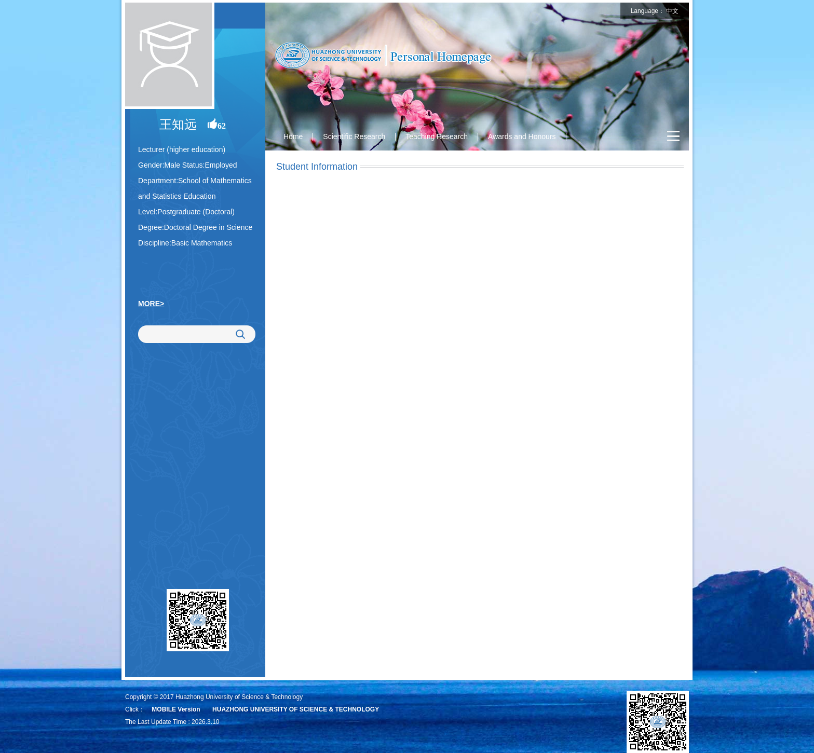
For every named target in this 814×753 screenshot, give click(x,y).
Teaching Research (436, 136)
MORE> (151, 303)
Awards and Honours (521, 136)
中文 (672, 11)
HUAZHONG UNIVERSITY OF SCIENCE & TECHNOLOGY (295, 709)
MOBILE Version (176, 709)
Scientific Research (354, 136)
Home (293, 136)
